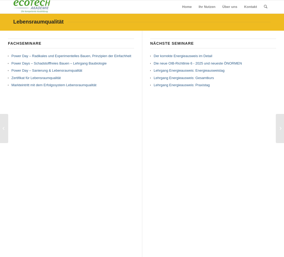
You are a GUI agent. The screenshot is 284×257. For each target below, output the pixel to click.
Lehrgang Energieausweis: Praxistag (182, 85)
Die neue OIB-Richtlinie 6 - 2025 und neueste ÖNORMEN (198, 63)
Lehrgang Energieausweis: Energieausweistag (189, 70)
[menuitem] (187, 6)
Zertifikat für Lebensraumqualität (36, 78)
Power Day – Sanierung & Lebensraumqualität (46, 70)
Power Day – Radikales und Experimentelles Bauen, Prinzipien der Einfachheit (71, 56)
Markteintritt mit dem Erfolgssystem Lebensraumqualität (53, 85)
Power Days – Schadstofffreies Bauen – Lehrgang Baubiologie (58, 63)
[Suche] (265, 6)
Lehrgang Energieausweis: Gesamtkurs (184, 78)
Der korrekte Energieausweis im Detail (183, 56)
